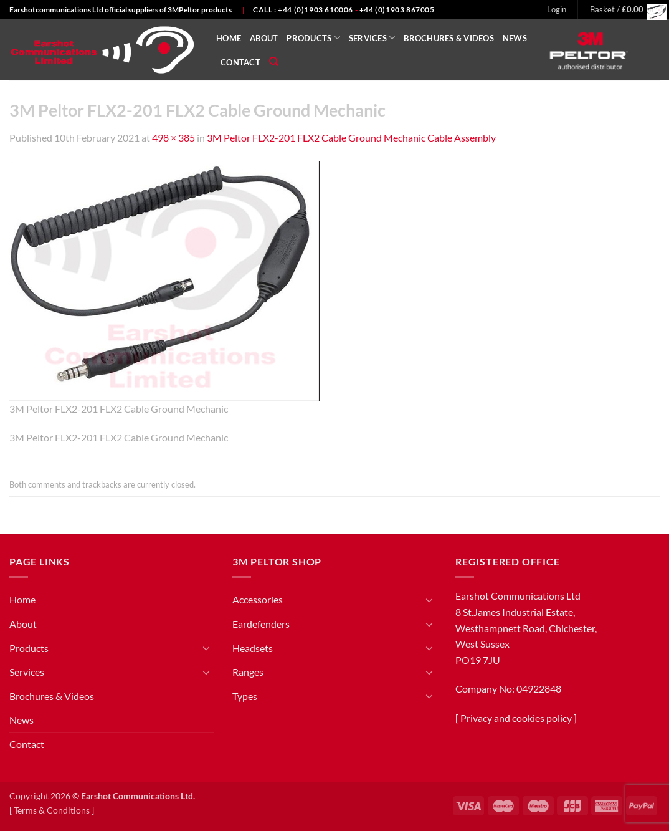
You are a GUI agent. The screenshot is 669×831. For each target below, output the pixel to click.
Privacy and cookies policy (516, 718)
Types (244, 696)
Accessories (257, 599)
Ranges (247, 672)
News (515, 38)
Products (313, 38)
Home (228, 38)
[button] (556, 9)
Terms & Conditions (52, 810)
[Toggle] (206, 647)
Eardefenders (261, 624)
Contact (240, 62)
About (264, 38)
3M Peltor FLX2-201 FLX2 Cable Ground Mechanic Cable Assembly (351, 137)
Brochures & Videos (449, 38)
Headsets (252, 648)
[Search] (273, 62)
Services (372, 38)
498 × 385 (173, 137)
